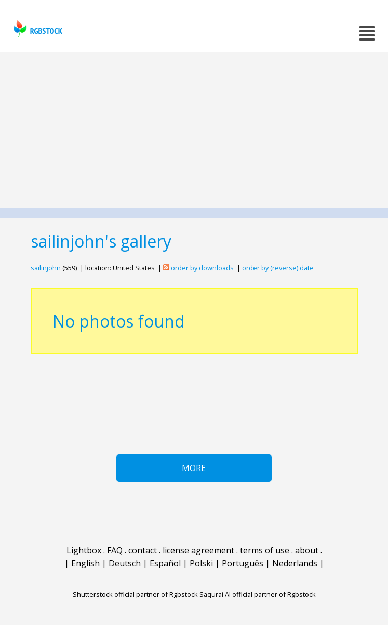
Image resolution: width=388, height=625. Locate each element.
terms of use (264, 550)
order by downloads (202, 267)
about (306, 550)
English (85, 563)
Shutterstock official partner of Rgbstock (135, 594)
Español (165, 563)
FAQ (115, 550)
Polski (201, 563)
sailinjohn (46, 267)
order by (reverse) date (278, 267)
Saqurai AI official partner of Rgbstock (257, 594)
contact (142, 550)
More (194, 468)
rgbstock (36, 28)
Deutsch (125, 563)
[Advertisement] (194, 130)
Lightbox (83, 550)
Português (242, 563)
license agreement (198, 550)
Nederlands (294, 563)
